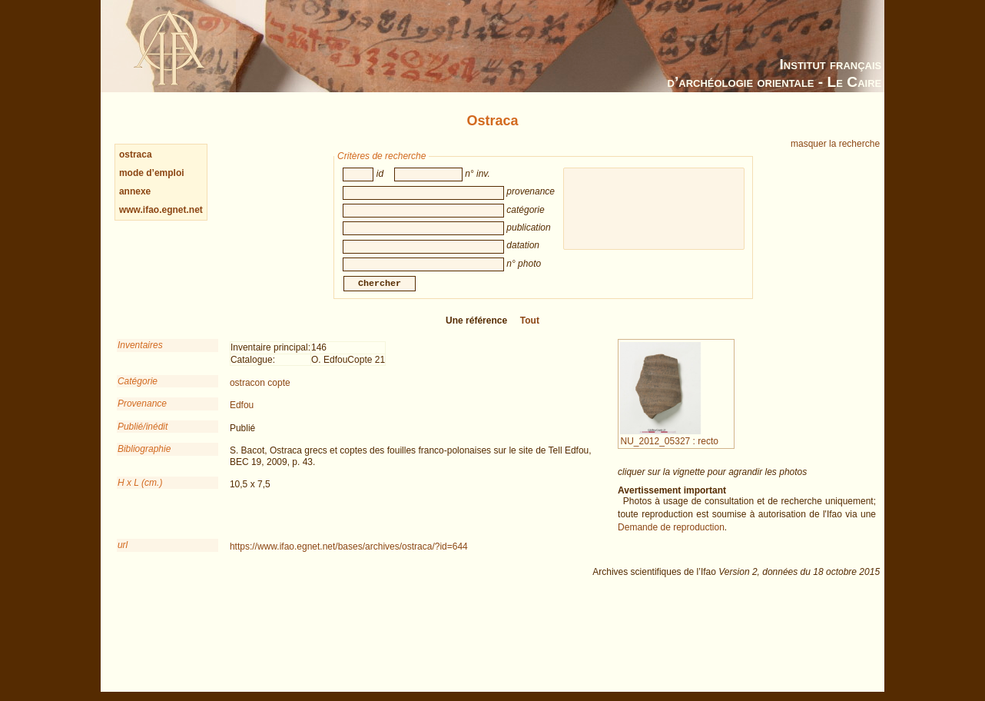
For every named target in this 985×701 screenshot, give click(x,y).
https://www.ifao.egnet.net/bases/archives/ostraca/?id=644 (349, 557)
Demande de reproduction (671, 538)
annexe (135, 191)
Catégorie (138, 392)
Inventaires (140, 355)
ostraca (135, 154)
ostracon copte (260, 393)
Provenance (142, 414)
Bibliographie (144, 459)
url (123, 555)
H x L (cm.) (140, 493)
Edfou (242, 415)
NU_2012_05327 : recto (669, 447)
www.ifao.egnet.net (161, 209)
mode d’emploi (151, 173)
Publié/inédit (142, 437)
